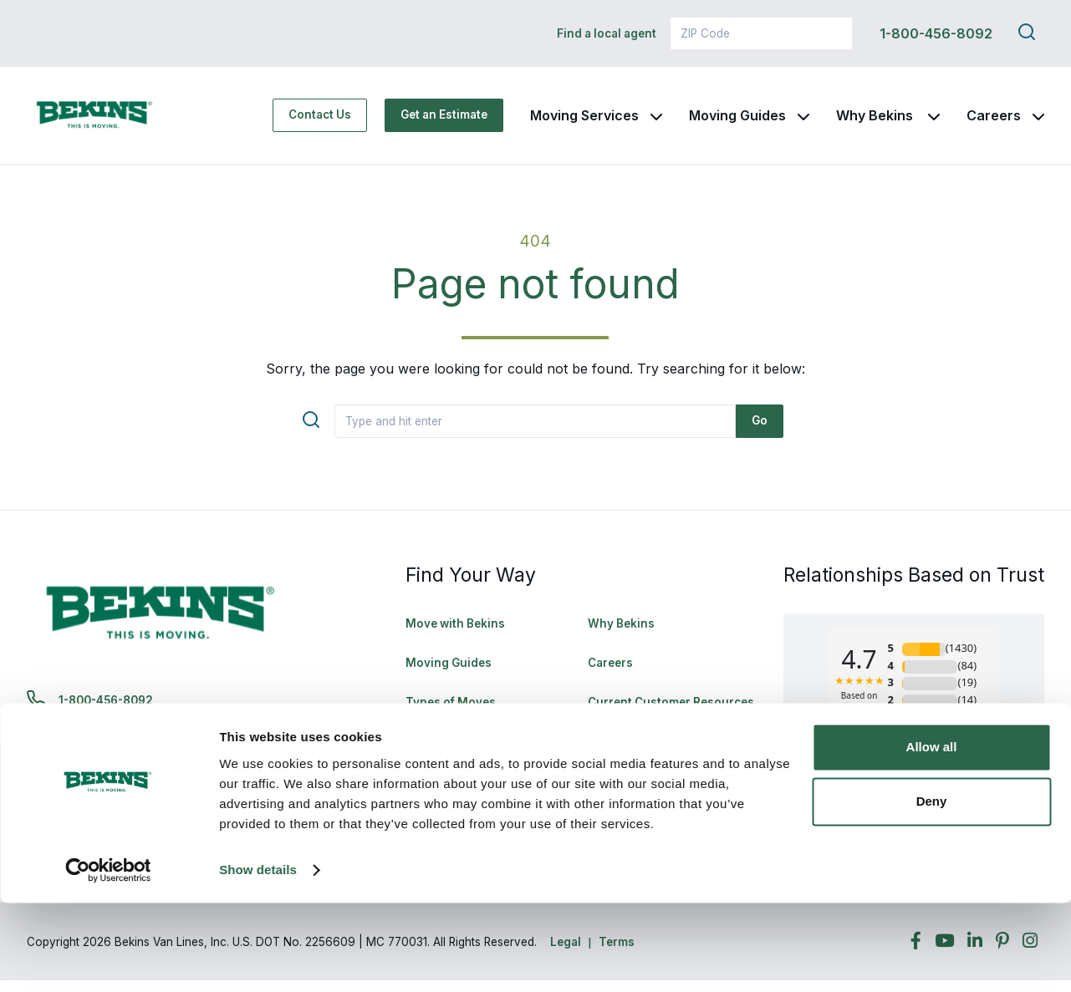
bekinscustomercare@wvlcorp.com (161, 754)
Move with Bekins (455, 635)
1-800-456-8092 (936, 33)
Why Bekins (876, 121)
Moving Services (584, 121)
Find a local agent (606, 33)
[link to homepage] (110, 121)
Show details (258, 959)
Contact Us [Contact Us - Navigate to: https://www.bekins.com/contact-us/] (319, 120)
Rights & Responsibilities (658, 753)
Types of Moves (450, 713)
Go (760, 432)
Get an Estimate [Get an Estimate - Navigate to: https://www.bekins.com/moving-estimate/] (443, 120)
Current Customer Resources (671, 713)
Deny (931, 890)
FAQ (416, 753)
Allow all (931, 836)
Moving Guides (737, 121)
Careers (993, 121)
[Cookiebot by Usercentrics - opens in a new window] (108, 959)
